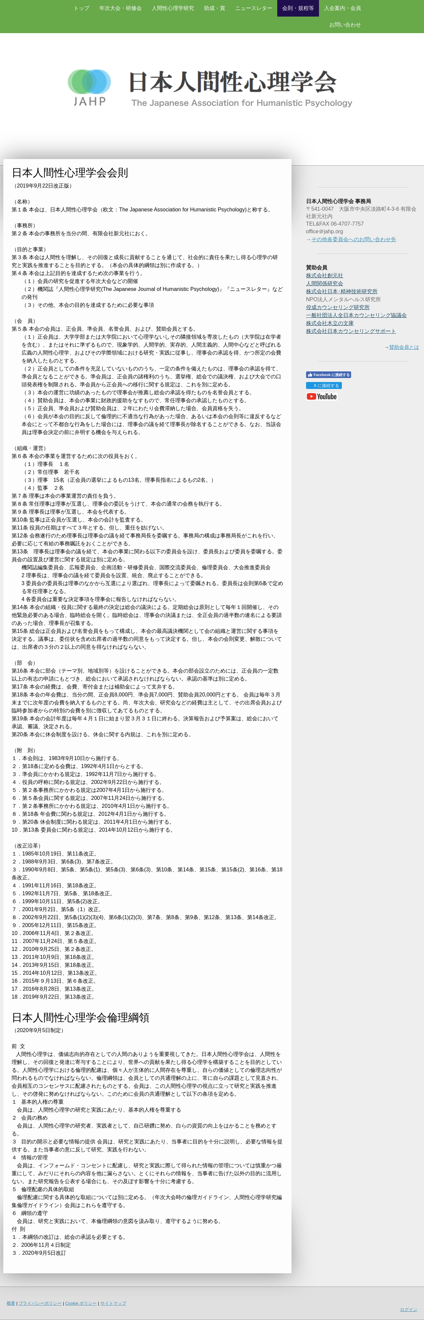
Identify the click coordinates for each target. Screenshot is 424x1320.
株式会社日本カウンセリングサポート (351, 331)
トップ (81, 8)
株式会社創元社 (324, 275)
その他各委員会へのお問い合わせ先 (353, 239)
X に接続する (324, 385)
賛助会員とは (404, 347)
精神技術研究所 (342, 291)
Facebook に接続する (328, 374)
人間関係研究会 (324, 283)
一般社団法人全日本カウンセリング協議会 (356, 315)
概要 (11, 1303)
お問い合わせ (345, 25)
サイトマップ (113, 1303)
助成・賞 (214, 8)
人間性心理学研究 (173, 8)
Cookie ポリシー (81, 1303)
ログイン (408, 1309)
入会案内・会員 (342, 8)
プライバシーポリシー (40, 1303)
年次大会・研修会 (120, 8)
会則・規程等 (298, 8)
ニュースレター (253, 8)
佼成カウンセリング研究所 (338, 307)
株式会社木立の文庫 (330, 323)
